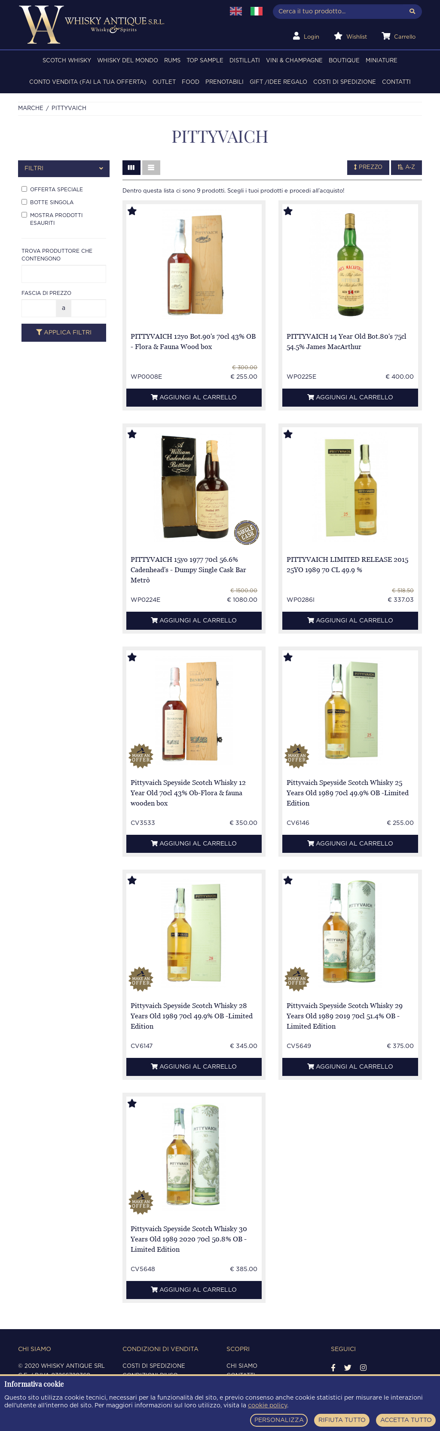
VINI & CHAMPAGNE (294, 61)
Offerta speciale (52, 189)
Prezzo (368, 167)
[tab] (64, 168)
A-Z (406, 167)
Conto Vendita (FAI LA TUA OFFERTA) (88, 82)
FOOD (190, 82)
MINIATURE (381, 61)
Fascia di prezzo (46, 293)
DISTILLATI (244, 61)
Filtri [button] (63, 168)
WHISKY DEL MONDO (127, 61)
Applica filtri (64, 332)
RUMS (172, 61)
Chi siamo (241, 1366)
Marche (30, 108)
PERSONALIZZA (279, 1420)
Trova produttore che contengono (56, 254)
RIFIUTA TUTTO (342, 1420)
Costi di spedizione (344, 82)
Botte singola (47, 202)
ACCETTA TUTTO (406, 1420)
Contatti (396, 82)
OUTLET (164, 82)
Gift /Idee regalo (278, 82)
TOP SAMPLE (204, 61)
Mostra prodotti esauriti (51, 219)
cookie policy (267, 1406)
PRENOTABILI (224, 82)
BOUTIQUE (344, 61)
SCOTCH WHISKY (67, 61)
